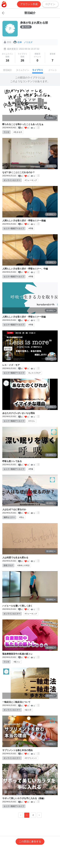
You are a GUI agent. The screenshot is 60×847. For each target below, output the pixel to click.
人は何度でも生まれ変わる (15, 557)
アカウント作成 (29, 4)
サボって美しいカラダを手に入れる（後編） (24, 798)
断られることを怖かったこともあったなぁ (22, 124)
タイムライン (22, 70)
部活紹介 (7, 70)
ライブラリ (37, 70)
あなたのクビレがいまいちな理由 (18, 413)
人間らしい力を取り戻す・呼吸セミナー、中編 (25, 268)
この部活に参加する (30, 841)
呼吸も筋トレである (12, 461)
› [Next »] (39, 815)
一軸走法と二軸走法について (16, 702)
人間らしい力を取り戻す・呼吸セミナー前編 (24, 316)
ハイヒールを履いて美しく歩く (17, 606)
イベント (52, 70)
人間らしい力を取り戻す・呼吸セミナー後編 (24, 220)
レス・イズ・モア (11, 365)
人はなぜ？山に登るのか (14, 509)
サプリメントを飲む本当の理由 (17, 750)
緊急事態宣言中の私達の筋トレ (17, 654)
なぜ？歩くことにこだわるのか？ (18, 172)
